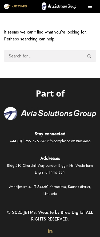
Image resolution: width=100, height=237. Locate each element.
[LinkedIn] (50, 231)
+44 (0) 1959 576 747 (28, 141)
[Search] (43, 56)
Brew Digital (73, 212)
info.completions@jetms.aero (68, 141)
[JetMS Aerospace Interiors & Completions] (15, 6)
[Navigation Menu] (90, 6)
